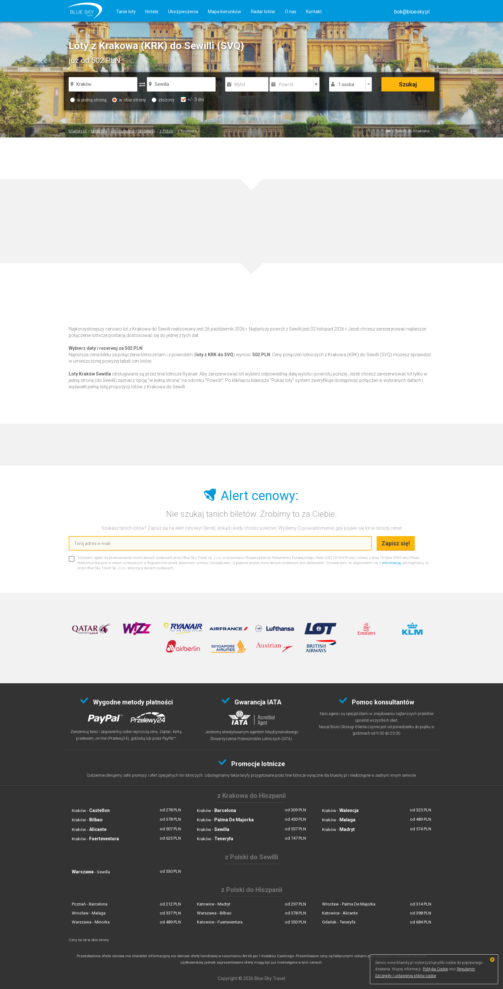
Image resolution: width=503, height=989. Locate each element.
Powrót (286, 84)
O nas (290, 11)
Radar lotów (263, 11)
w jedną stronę (88, 99)
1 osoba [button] (346, 84)
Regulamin (466, 969)
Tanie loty (126, 11)
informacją (391, 563)
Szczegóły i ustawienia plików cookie (405, 976)
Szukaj (408, 84)
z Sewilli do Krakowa (411, 130)
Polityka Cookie (435, 969)
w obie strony (129, 99)
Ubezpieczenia (183, 11)
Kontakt (314, 11)
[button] (411, 12)
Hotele (151, 11)
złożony (163, 99)
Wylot (239, 84)
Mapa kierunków (224, 11)
